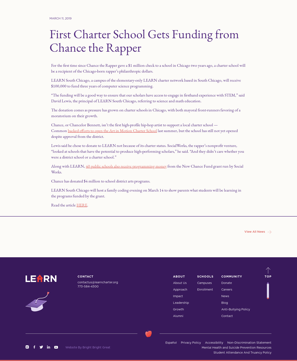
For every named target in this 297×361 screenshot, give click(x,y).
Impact (178, 296)
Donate (226, 283)
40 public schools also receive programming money (126, 166)
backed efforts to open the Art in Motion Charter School (112, 130)
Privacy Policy (191, 342)
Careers (226, 289)
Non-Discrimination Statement (249, 342)
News (225, 296)
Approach (180, 289)
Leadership (181, 302)
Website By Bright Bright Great (87, 347)
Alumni (178, 316)
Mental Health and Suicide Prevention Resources (236, 347)
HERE (82, 205)
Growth (178, 309)
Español (171, 342)
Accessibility (214, 342)
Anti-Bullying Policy (235, 309)
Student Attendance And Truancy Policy (242, 352)
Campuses (204, 283)
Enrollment (205, 289)
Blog (224, 302)
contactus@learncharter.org (98, 282)
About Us (180, 283)
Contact (227, 316)
